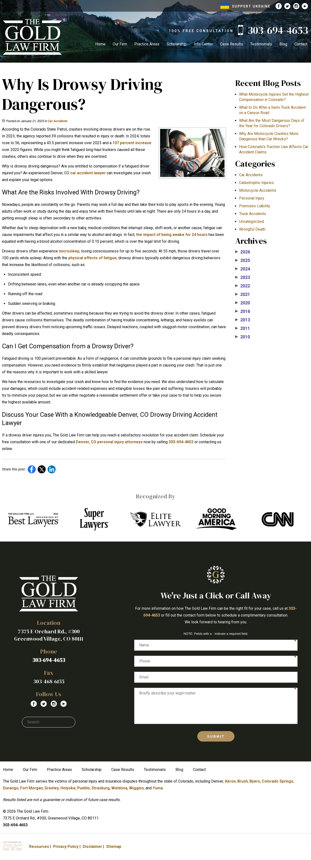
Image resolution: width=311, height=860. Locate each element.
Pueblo (83, 788)
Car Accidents (57, 121)
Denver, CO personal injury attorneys (109, 442)
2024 (242, 269)
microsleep (68, 251)
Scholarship (177, 44)
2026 (242, 252)
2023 (242, 277)
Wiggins (136, 788)
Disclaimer (92, 846)
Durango (10, 788)
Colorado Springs (277, 781)
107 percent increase (131, 143)
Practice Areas (146, 44)
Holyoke (68, 788)
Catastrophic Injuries (256, 182)
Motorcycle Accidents (257, 190)
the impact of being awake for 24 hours (171, 234)
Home (100, 44)
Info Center (203, 44)
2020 (242, 303)
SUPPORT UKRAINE (245, 6)
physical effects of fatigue (92, 258)
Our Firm (120, 44)
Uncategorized (251, 221)
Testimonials (261, 44)
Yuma (158, 788)
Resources (39, 846)
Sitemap (113, 846)
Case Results (231, 44)
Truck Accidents (252, 213)
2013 (242, 319)
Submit (216, 736)
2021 (242, 294)
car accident (81, 173)
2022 (242, 286)
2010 (242, 336)
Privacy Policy (65, 846)
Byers (255, 781)
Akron (230, 781)
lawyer (99, 173)
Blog (283, 44)
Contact (300, 44)
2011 (242, 328)
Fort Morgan (31, 788)
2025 (242, 260)
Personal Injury (251, 198)
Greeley (51, 788)
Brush (242, 781)
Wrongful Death (252, 229)
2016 (242, 311)
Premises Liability (254, 206)
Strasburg (101, 788)
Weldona (119, 788)
